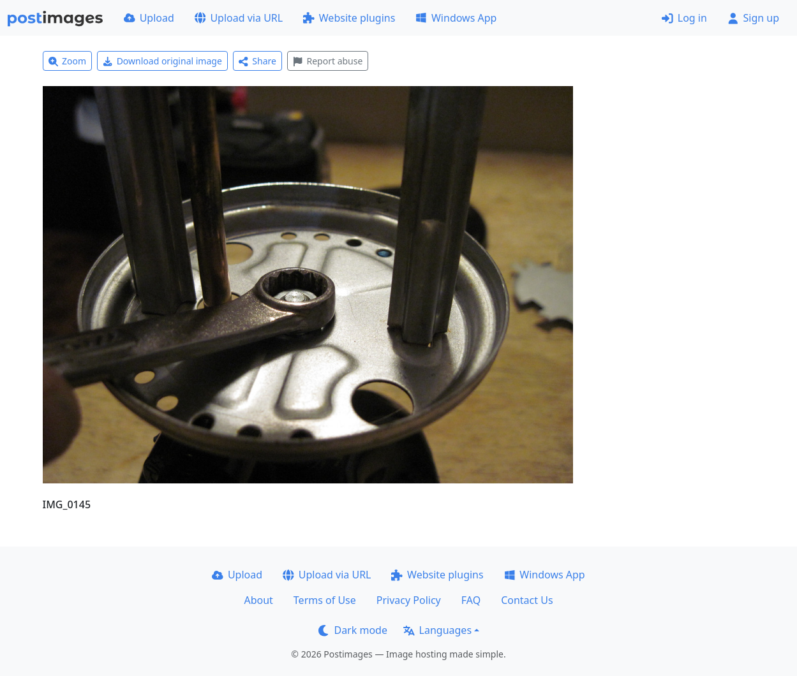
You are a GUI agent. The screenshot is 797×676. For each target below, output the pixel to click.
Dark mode (352, 630)
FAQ (470, 600)
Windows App (455, 18)
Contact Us (527, 600)
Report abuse (327, 61)
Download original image (162, 61)
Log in (684, 18)
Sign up (753, 18)
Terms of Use (325, 600)
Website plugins (349, 18)
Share (257, 61)
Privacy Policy (408, 600)
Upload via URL (239, 18)
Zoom (67, 61)
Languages (437, 630)
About (258, 600)
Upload (149, 18)
